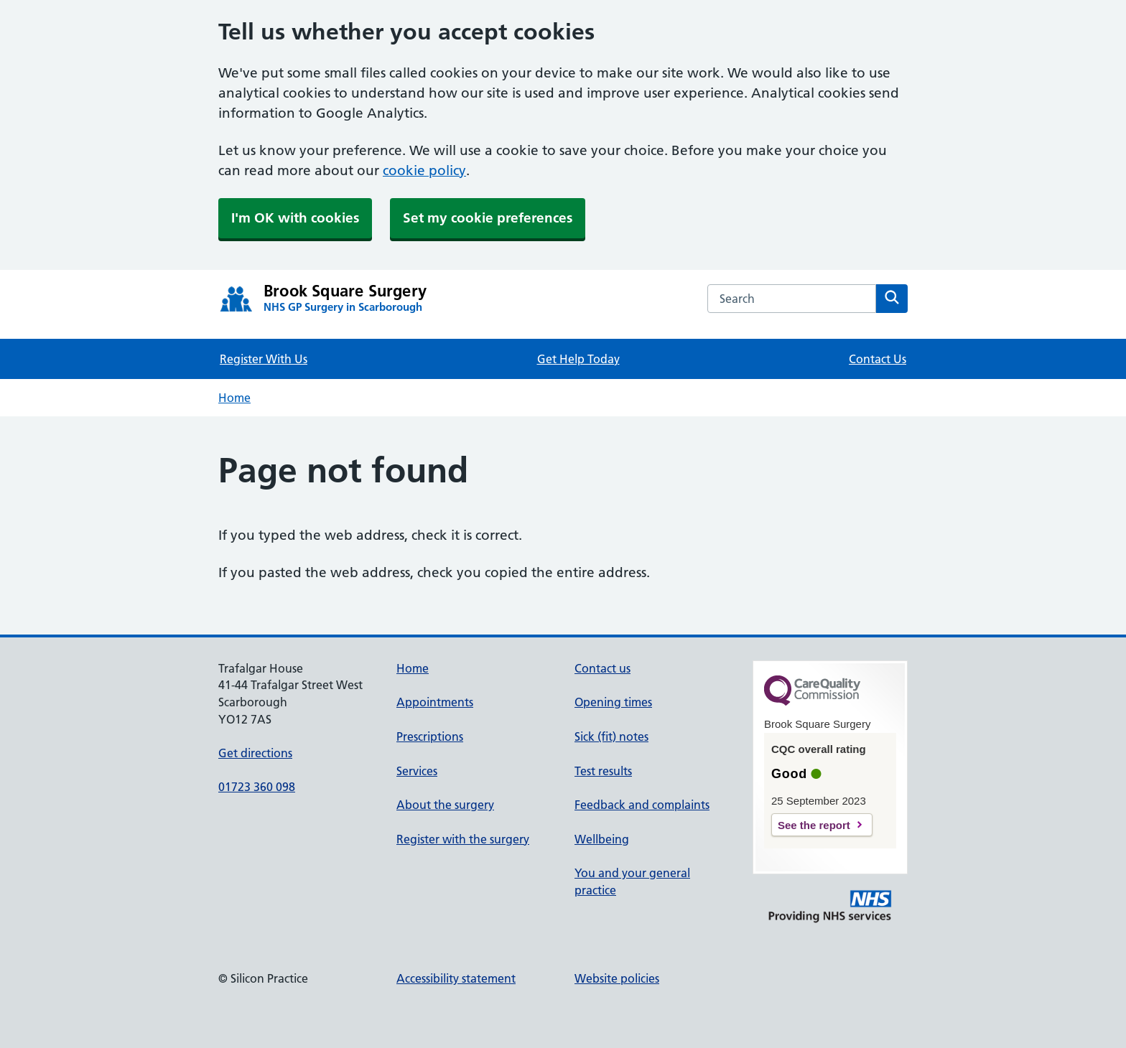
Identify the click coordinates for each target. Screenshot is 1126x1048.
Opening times (613, 702)
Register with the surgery (462, 839)
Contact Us (877, 359)
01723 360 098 (256, 787)
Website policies (616, 978)
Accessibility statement (456, 978)
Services (416, 771)
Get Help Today (578, 359)
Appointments (434, 702)
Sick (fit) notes (611, 736)
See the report (814, 825)
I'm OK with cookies (295, 218)
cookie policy (424, 170)
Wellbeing (601, 839)
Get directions (255, 753)
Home (234, 397)
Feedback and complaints (641, 804)
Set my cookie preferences (487, 218)
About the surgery (445, 804)
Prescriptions (429, 736)
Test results (603, 771)
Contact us (602, 668)
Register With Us (263, 359)
